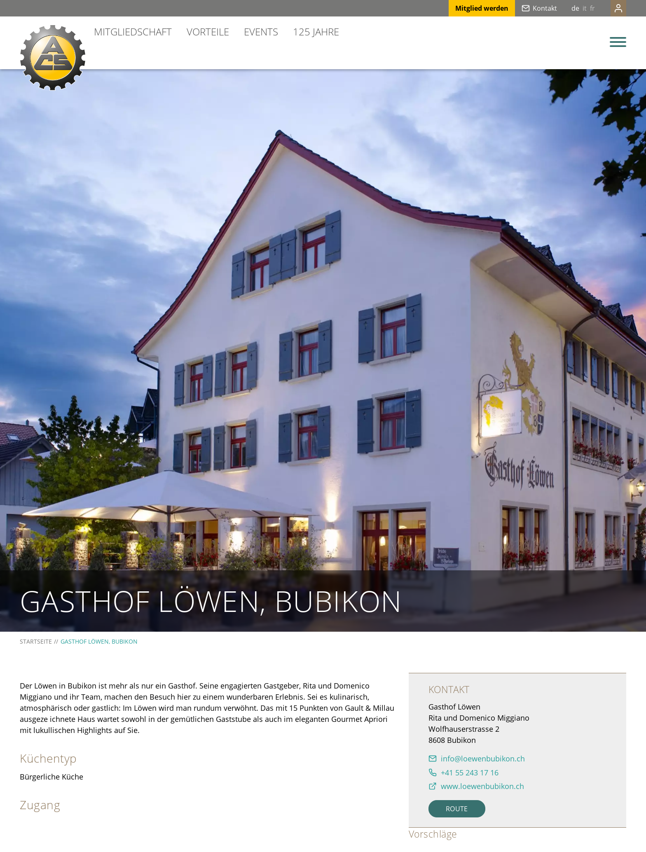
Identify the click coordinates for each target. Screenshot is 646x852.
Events (261, 31)
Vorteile (208, 31)
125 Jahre (316, 31)
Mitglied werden (465, 8)
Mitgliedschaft (133, 31)
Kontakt (528, 8)
